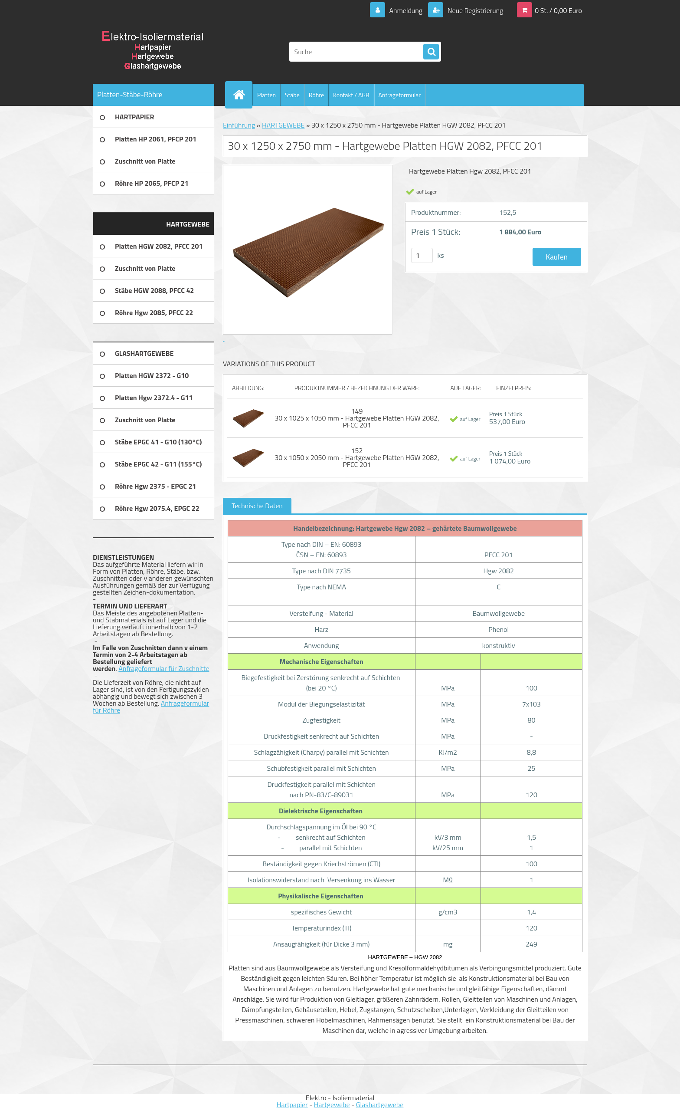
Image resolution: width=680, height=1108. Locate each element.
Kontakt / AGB (351, 94)
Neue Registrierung (474, 10)
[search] (431, 52)
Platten (266, 94)
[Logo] (152, 51)
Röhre (316, 94)
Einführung (239, 125)
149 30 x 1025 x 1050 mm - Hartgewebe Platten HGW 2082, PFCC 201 (357, 418)
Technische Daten (257, 505)
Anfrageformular (400, 94)
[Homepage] (242, 94)
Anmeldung (406, 10)
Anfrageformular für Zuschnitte (163, 668)
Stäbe (292, 94)
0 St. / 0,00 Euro (558, 10)
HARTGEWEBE (283, 125)
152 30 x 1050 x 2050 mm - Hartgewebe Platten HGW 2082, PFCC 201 (357, 457)
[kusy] (422, 255)
